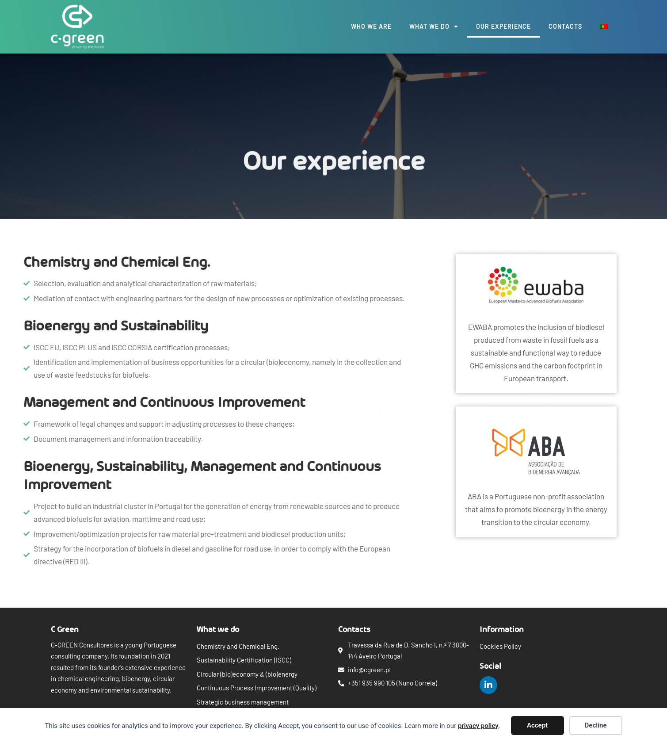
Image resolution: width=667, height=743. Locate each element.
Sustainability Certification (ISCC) (244, 660)
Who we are (371, 26)
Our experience (503, 26)
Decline (596, 725)
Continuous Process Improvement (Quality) (256, 688)
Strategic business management (243, 702)
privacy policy (478, 726)
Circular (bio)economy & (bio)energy (247, 674)
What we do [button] (433, 26)
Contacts (565, 26)
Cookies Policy (500, 646)
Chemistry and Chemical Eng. (238, 646)
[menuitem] (604, 26)
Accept (537, 725)
